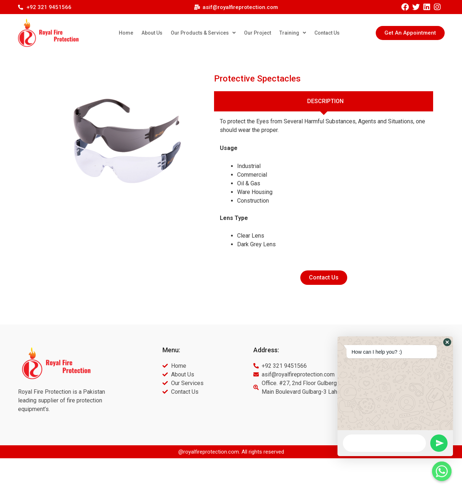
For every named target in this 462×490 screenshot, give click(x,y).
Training (292, 33)
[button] (410, 33)
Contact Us (327, 33)
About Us (151, 33)
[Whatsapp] (442, 471)
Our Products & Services (203, 33)
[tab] (323, 101)
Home (126, 33)
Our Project (257, 33)
